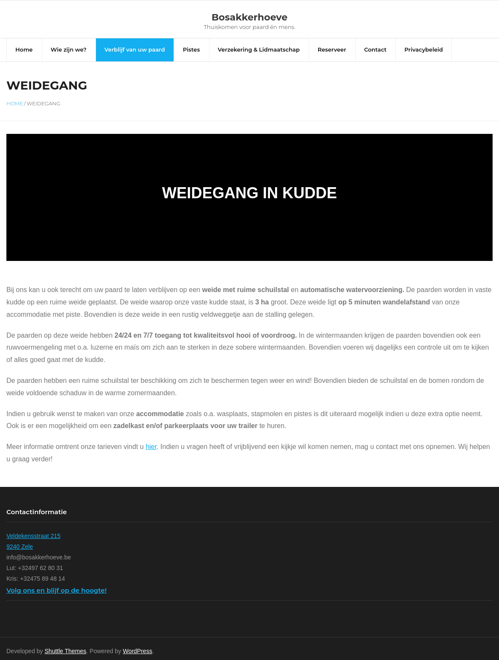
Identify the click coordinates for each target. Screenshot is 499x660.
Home (14, 112)
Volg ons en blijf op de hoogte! (56, 599)
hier (151, 456)
